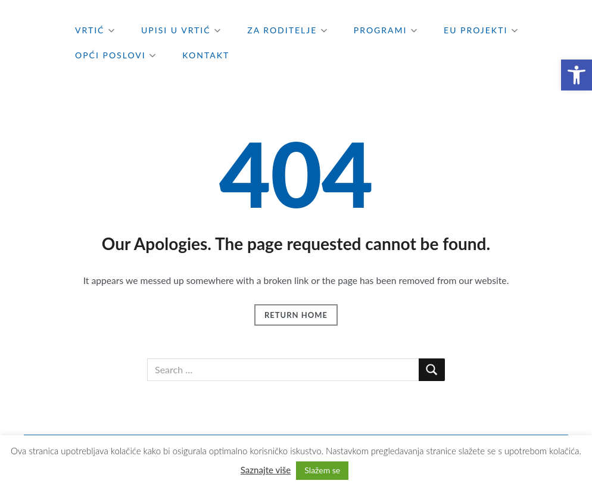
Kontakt (205, 55)
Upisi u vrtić (181, 30)
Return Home (296, 315)
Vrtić (95, 30)
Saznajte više (266, 469)
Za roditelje (287, 30)
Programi (385, 30)
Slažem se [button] (322, 470)
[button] (576, 75)
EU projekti (481, 30)
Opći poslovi (115, 55)
